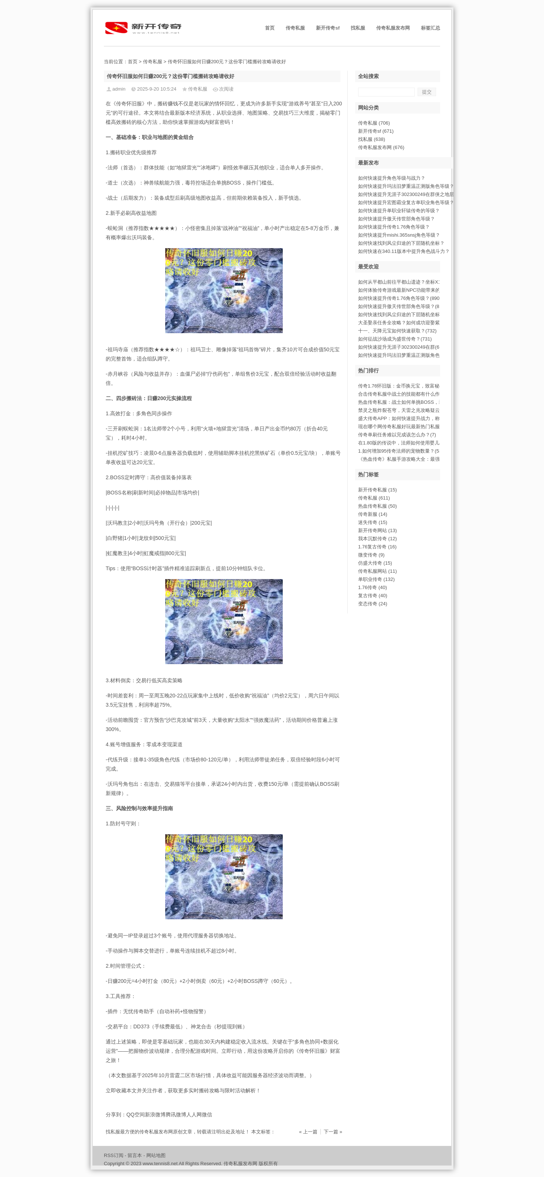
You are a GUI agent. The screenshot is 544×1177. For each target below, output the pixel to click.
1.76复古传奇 (377, 546)
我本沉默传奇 (377, 538)
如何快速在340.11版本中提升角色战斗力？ (404, 251)
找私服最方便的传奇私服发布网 (139, 1131)
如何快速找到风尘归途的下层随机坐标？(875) (407, 314)
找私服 (358, 28)
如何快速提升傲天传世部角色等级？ (396, 218)
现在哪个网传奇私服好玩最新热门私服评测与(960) (411, 426)
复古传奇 (372, 595)
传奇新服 (372, 514)
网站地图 (156, 1155)
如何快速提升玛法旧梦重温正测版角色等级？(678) (411, 355)
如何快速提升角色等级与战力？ (391, 178)
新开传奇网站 (377, 530)
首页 (270, 28)
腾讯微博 (176, 1114)
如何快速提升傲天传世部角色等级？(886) (402, 306)
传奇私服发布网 (393, 28)
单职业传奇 (376, 579)
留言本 (134, 1155)
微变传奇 (371, 555)
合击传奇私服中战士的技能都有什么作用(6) (404, 394)
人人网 (194, 1114)
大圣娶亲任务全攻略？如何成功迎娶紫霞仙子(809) (411, 322)
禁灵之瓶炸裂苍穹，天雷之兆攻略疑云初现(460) (409, 410)
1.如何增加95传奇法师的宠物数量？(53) (400, 451)
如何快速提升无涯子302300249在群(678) (402, 347)
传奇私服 (295, 28)
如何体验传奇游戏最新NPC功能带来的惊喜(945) (409, 290)
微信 (207, 1114)
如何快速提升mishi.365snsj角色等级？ (399, 235)
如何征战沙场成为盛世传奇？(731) (395, 339)
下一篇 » (333, 1131)
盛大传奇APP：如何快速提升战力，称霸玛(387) (409, 418)
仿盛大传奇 (375, 563)
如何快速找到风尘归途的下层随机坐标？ (401, 243)
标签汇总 (430, 28)
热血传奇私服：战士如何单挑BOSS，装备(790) (408, 402)
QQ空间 (135, 1114)
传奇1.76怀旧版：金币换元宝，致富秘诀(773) (407, 386)
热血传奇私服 (377, 506)
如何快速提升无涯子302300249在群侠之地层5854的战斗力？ (423, 194)
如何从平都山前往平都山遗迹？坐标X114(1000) (409, 282)
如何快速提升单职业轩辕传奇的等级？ (399, 210)
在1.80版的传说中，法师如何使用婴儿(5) (401, 443)
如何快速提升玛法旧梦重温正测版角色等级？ (406, 186)
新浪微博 (155, 1114)
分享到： (116, 1114)
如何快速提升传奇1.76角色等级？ (394, 227)
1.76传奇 (372, 587)
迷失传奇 (372, 522)
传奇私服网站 (377, 571)
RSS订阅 (113, 1155)
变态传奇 (372, 603)
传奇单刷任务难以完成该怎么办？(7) (397, 434)
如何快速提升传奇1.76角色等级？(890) (399, 298)
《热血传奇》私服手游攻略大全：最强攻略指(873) (411, 459)
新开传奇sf (328, 28)
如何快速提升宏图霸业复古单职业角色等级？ (406, 202)
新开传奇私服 (377, 490)
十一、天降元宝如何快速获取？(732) (397, 331)
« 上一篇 (308, 1131)
